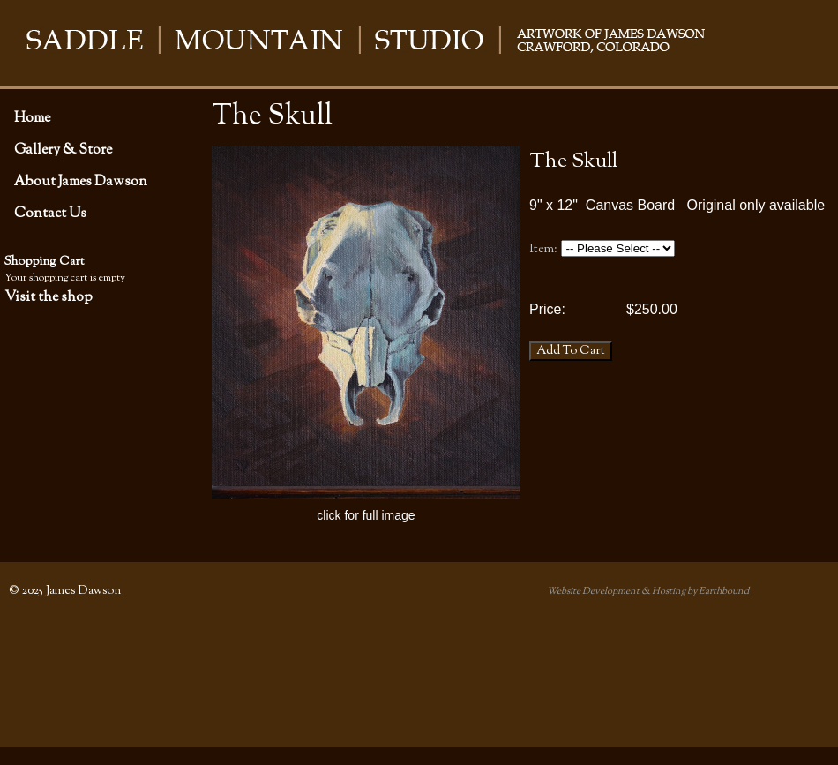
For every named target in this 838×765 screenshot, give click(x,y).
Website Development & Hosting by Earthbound (648, 591)
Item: (543, 249)
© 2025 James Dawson (65, 590)
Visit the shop (48, 297)
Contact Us (50, 213)
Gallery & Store (63, 150)
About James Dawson (80, 181)
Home (32, 118)
